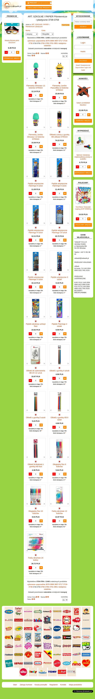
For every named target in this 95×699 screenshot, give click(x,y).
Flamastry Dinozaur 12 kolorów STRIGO (35, 89)
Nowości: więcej (83, 125)
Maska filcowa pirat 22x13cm (12, 276)
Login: (83, 48)
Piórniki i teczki (13, 57)
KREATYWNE (10, 172)
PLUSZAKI (9, 196)
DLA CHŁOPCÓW (12, 119)
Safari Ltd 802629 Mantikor (83, 108)
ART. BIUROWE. (11, 31)
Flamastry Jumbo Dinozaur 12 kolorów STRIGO (35, 138)
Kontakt (70, 14)
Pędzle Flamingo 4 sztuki (59, 327)
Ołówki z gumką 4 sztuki (59, 375)
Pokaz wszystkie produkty (39, 8)
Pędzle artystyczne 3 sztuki (59, 280)
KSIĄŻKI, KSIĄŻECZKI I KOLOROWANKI (8, 176)
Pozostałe (14, 98)
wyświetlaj (64, 56)
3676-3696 (48, 46)
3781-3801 (48, 49)
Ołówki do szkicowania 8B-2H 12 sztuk (36, 376)
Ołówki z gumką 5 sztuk (36, 423)
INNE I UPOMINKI (12, 154)
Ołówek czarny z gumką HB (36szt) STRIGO (59, 137)
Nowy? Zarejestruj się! (83, 70)
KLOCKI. (9, 166)
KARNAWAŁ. (10, 164)
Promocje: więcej (12, 292)
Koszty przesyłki (40, 14)
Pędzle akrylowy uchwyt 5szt (36, 328)
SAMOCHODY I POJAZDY (9, 206)
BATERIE (9, 116)
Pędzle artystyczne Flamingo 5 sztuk (36, 280)
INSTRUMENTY (11, 157)
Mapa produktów (85, 14)
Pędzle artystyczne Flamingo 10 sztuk (59, 232)
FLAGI (8, 149)
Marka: (28, 36)
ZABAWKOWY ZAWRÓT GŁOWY (9, 28)
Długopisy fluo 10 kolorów (35, 519)
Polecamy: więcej (83, 229)
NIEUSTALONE (11, 227)
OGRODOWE (10, 193)
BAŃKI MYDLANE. (12, 113)
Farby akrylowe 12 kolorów (59, 519)
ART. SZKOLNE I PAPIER (39, 30)
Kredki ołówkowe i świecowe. (11, 72)
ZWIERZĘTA (10, 224)
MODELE (9, 183)
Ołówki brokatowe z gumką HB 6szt (35, 472)
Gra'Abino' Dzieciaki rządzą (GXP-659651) (83, 212)
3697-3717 (56, 46)
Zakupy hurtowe (24, 14)
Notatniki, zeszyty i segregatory (13, 109)
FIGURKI (9, 146)
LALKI (8, 181)
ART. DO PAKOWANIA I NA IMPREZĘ (9, 36)
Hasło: (83, 57)
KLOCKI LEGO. (11, 169)
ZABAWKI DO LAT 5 (12, 213)
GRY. (8, 152)
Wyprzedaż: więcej (83, 177)
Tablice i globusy (14, 101)
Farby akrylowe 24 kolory (35, 566)
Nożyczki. (14, 63)
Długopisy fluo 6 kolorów (59, 471)
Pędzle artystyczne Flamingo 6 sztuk (36, 185)
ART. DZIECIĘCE (11, 41)
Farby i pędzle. (16, 77)
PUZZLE (9, 198)
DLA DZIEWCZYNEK (13, 121)
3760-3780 (40, 49)
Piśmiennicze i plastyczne (33, 32)
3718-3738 (63, 46)
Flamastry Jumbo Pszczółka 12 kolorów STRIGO (59, 90)
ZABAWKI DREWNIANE (8, 216)
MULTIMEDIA (10, 186)
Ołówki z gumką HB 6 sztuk (59, 424)
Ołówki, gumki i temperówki (14, 85)
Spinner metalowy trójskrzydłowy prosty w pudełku (83, 161)
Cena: (43, 36)
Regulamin (55, 14)
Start (9, 14)
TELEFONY (10, 210)
